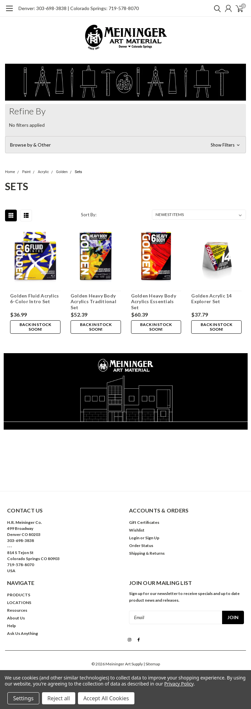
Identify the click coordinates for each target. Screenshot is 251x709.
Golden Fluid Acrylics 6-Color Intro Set (34, 299)
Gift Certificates (144, 522)
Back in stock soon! (35, 327)
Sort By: (88, 214)
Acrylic (43, 172)
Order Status (141, 545)
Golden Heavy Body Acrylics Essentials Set (153, 301)
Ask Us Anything (22, 633)
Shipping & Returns (147, 553)
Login (134, 537)
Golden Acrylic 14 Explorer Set (211, 299)
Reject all (58, 698)
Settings (23, 698)
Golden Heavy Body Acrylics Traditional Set (93, 301)
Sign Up (152, 537)
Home (10, 172)
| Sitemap (151, 663)
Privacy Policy (179, 683)
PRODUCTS (18, 594)
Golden (62, 172)
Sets (78, 172)
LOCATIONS (19, 602)
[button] (125, 145)
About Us (16, 617)
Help (11, 625)
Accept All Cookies (106, 698)
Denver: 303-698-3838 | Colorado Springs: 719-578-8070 (78, 8)
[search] (215, 8)
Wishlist (136, 530)
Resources (17, 610)
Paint (26, 172)
